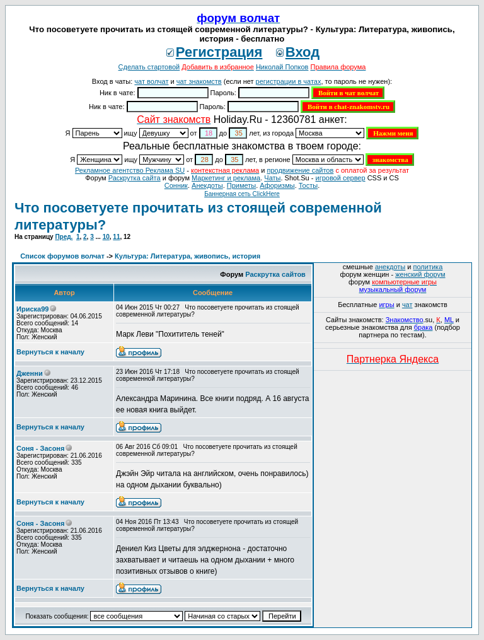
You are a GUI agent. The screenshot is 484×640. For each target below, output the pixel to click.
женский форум (420, 274)
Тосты (308, 185)
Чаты (272, 178)
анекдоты (390, 267)
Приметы (241, 185)
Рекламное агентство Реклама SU (130, 170)
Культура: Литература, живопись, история (187, 256)
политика (428, 267)
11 (116, 236)
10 (106, 236)
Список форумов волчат (62, 256)
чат (407, 304)
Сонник (176, 185)
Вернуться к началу (50, 352)
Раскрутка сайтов (275, 274)
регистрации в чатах (288, 81)
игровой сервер (340, 178)
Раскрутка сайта (134, 178)
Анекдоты (207, 185)
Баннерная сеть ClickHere (242, 193)
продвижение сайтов (300, 170)
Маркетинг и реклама (226, 178)
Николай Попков (282, 67)
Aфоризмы (277, 185)
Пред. (63, 236)
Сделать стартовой (149, 67)
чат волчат (151, 81)
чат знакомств (199, 81)
